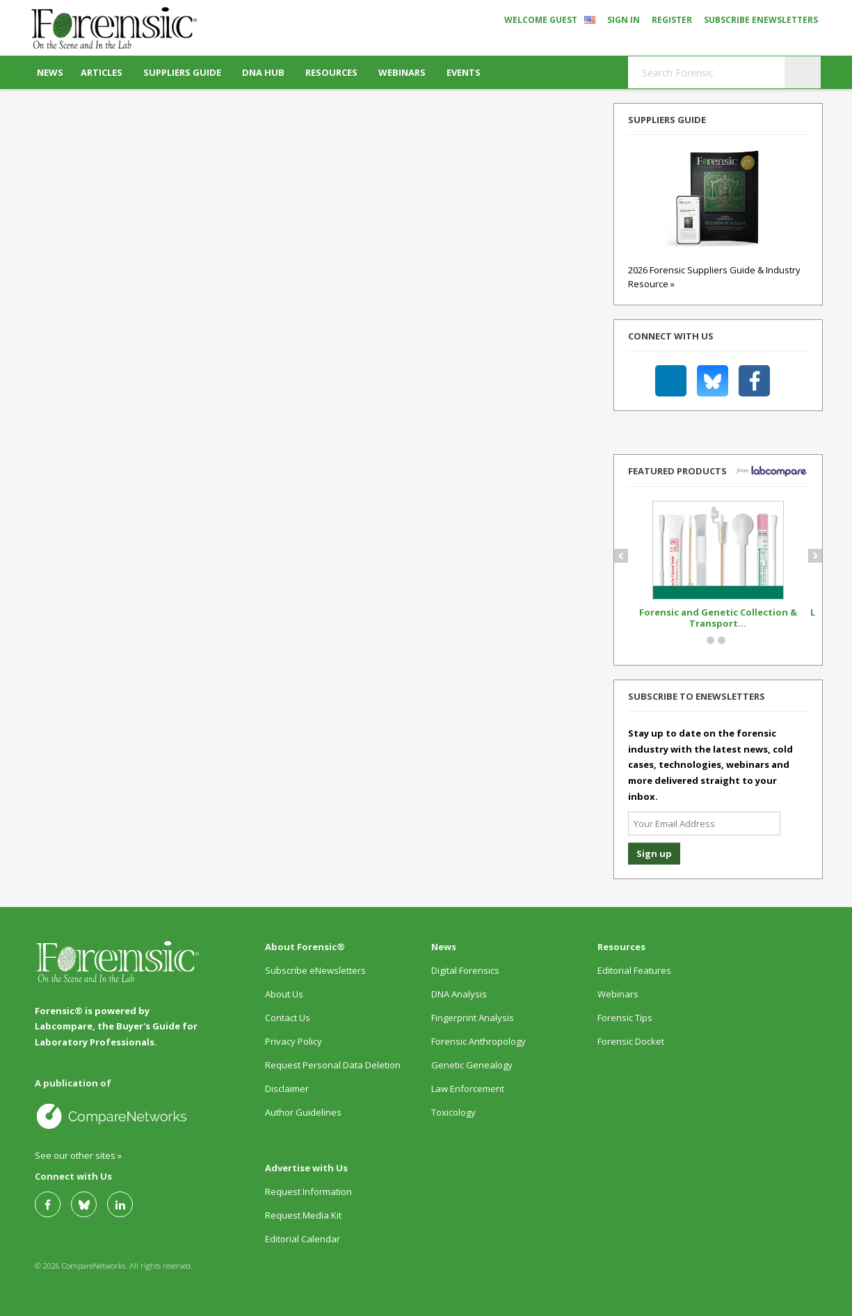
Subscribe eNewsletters (761, 20)
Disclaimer (287, 1088)
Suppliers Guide (182, 72)
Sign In (623, 20)
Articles (101, 72)
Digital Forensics (465, 970)
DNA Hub (263, 72)
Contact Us (287, 1017)
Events (464, 72)
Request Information (308, 1191)
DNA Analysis (459, 994)
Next (820, 556)
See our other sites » (78, 1155)
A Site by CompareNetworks (118, 1115)
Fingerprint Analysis (472, 1017)
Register (672, 20)
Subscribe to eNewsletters (696, 696)
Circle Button (710, 640)
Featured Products (677, 471)
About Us (284, 994)
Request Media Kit (303, 1215)
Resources (331, 72)
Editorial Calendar (302, 1239)
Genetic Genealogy (472, 1065)
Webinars (402, 72)
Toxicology (453, 1112)
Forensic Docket (630, 1041)
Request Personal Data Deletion (333, 1065)
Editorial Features (634, 970)
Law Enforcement (467, 1088)
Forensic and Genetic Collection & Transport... (718, 618)
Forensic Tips (624, 1017)
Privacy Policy (293, 1041)
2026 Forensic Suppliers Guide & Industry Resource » (714, 263)
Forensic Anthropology (478, 1041)
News (50, 72)
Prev (626, 556)
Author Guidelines (303, 1112)
